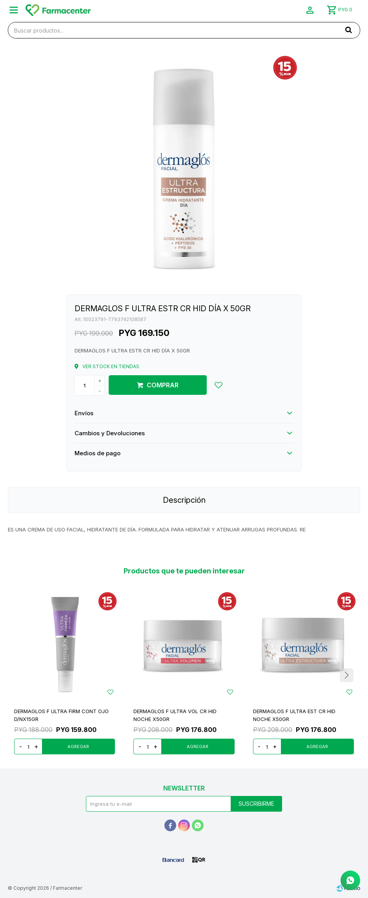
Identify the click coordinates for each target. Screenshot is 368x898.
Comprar (163, 385)
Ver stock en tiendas (110, 366)
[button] (348, 30)
